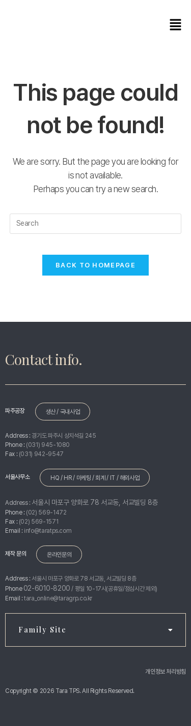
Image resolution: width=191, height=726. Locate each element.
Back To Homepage (95, 265)
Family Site (95, 629)
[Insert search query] (96, 224)
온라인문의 (59, 554)
